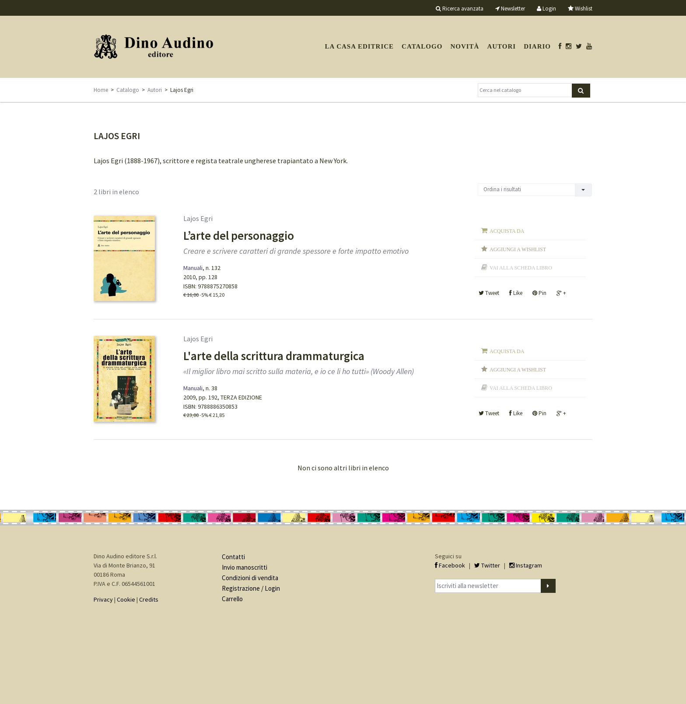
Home (101, 90)
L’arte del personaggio (238, 235)
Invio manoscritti (244, 567)
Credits (148, 599)
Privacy (103, 599)
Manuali (193, 268)
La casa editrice (359, 46)
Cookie (126, 599)
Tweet (489, 293)
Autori (501, 46)
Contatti (233, 557)
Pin (539, 293)
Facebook (450, 565)
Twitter (487, 565)
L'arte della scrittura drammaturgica (273, 355)
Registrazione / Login (251, 588)
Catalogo (422, 46)
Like (515, 293)
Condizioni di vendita (250, 578)
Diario (537, 46)
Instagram (525, 565)
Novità (464, 46)
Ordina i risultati (502, 189)
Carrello (232, 599)
